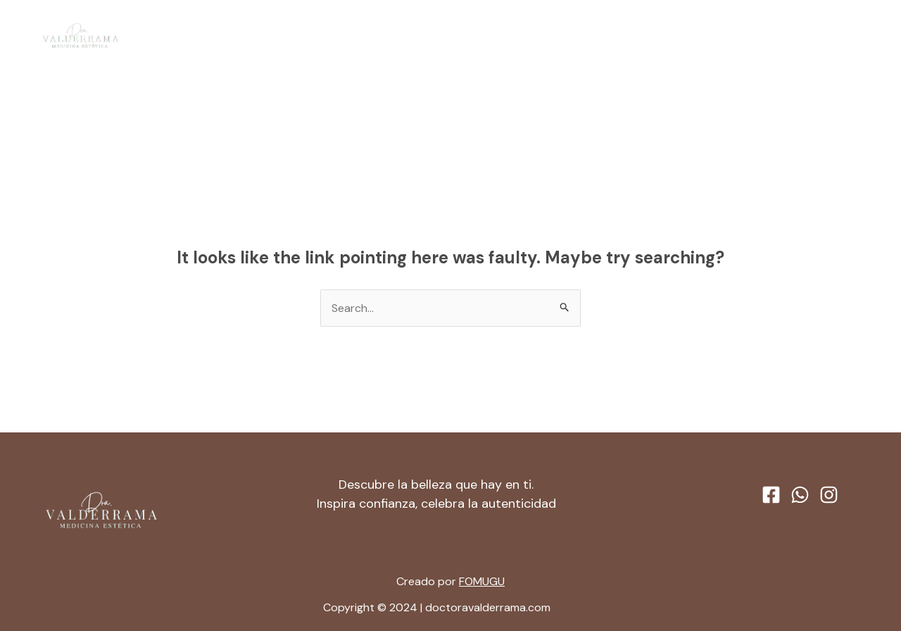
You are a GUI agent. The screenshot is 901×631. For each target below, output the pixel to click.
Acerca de (397, 35)
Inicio (335, 35)
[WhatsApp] (837, 36)
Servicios (476, 36)
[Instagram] (864, 36)
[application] (499, 36)
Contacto (554, 35)
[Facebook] (810, 36)
